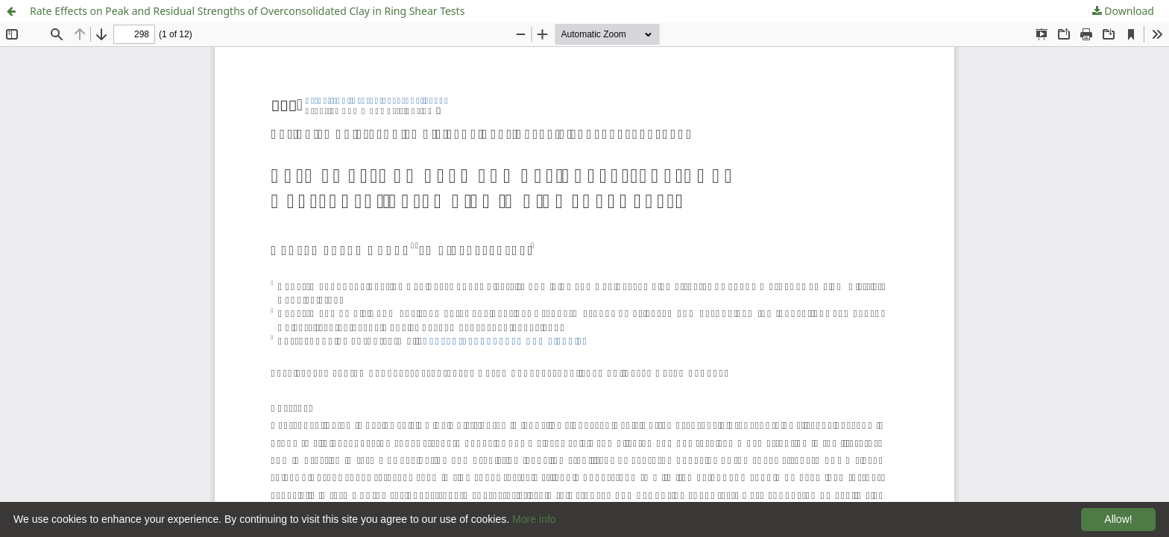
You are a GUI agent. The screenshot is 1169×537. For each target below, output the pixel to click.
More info (533, 519)
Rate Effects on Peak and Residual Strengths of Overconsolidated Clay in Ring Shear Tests (247, 11)
